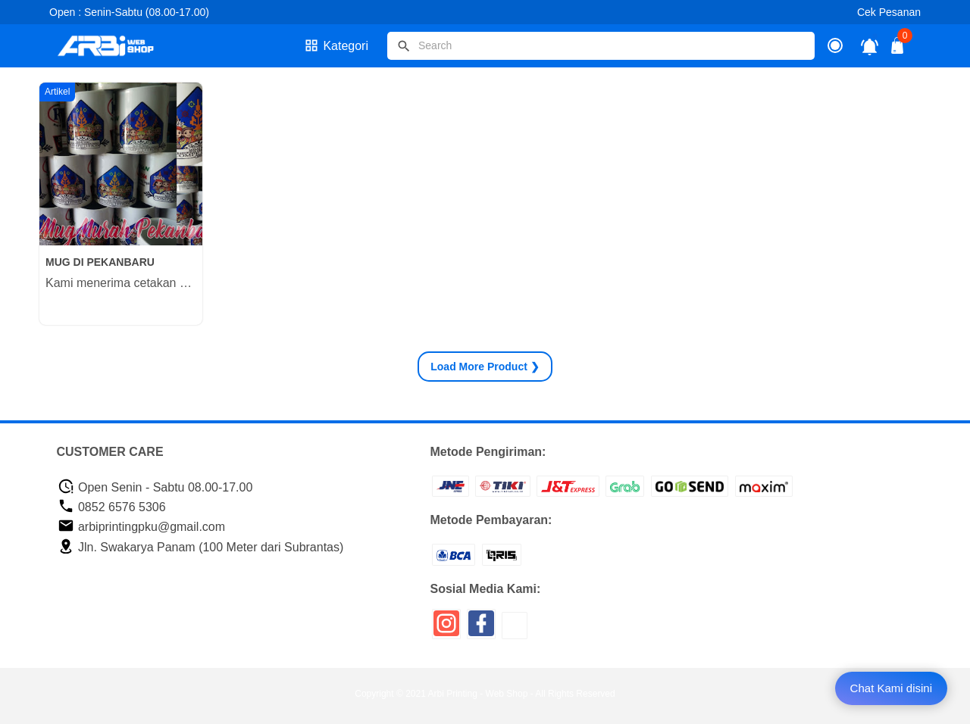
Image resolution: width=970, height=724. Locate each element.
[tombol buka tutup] (898, 49)
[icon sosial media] (446, 629)
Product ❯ (484, 366)
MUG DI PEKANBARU (100, 262)
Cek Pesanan (889, 12)
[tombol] (404, 46)
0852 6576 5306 (112, 507)
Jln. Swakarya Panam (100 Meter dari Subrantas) (201, 547)
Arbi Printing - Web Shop (478, 693)
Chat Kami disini (891, 688)
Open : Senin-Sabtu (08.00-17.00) (129, 12)
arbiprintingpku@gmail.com (142, 526)
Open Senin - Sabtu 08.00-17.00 (155, 487)
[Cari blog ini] (601, 46)
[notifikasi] (870, 46)
